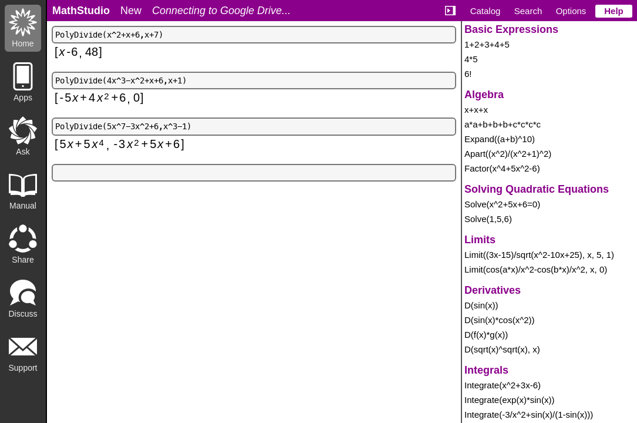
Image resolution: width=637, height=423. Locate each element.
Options (571, 11)
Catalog (485, 11)
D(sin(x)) (481, 305)
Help (613, 11)
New (130, 10)
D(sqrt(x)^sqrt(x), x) (502, 349)
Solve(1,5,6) (488, 219)
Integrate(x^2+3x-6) (502, 385)
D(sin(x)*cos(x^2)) (499, 320)
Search (528, 11)
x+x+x (476, 110)
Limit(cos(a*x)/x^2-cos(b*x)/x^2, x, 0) (535, 269)
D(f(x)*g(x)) (486, 335)
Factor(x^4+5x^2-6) (502, 168)
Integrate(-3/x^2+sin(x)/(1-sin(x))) (528, 414)
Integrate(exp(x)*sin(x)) (509, 400)
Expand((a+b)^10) (499, 139)
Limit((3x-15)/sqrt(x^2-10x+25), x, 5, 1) (539, 255)
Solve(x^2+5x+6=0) (502, 204)
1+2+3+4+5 (487, 44)
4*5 (471, 59)
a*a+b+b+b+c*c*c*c (502, 124)
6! (468, 74)
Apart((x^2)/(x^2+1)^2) (507, 154)
